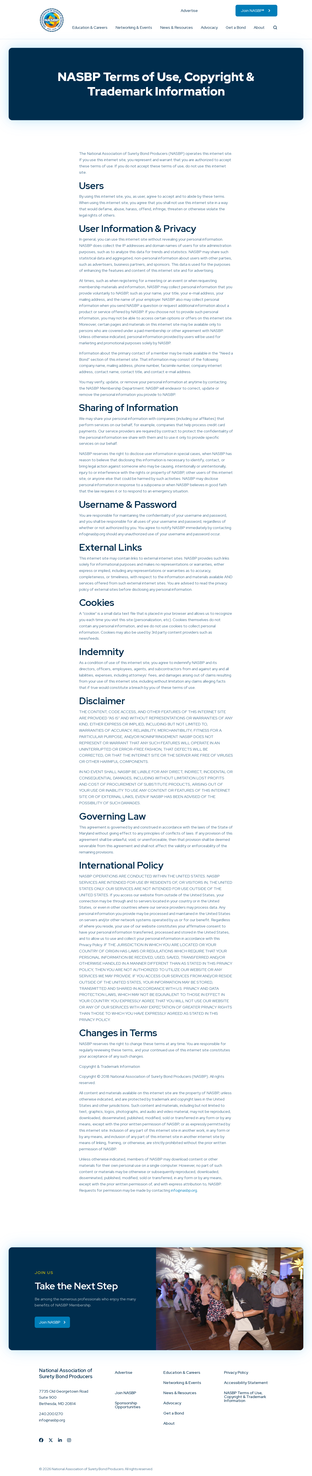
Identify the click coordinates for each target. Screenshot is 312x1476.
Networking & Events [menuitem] (133, 27)
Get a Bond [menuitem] (236, 27)
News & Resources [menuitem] (176, 27)
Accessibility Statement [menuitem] (246, 1382)
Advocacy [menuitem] (209, 27)
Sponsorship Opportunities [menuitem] (127, 1404)
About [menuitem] (259, 27)
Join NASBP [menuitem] (125, 1392)
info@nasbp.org (184, 1190)
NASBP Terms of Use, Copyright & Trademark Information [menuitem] (245, 1396)
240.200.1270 (51, 1413)
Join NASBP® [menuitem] (252, 10)
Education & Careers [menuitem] (89, 27)
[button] (107, 27)
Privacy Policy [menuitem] (236, 1372)
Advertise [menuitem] (189, 10)
